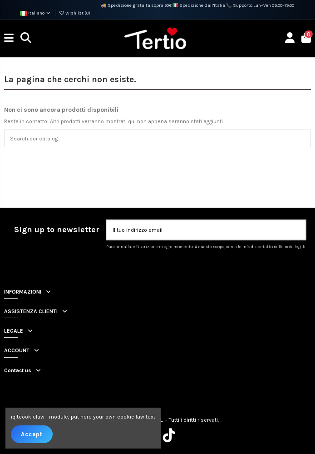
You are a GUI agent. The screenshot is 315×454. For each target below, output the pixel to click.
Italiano (35, 13)
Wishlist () (75, 13)
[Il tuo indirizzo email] (198, 229)
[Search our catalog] (302, 138)
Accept (32, 434)
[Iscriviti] (296, 229)
